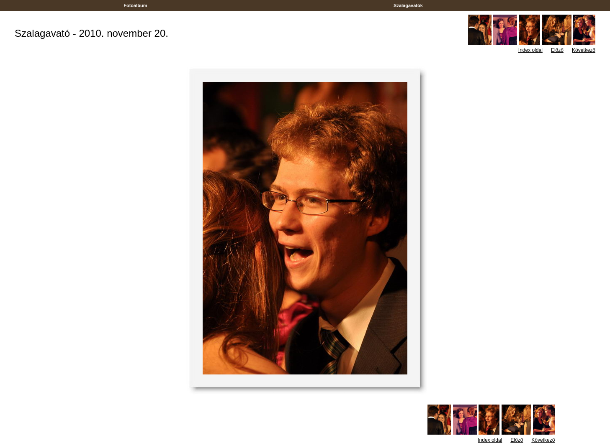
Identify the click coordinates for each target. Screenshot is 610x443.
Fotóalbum (135, 5)
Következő (583, 50)
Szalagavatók (408, 5)
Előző (557, 50)
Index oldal (530, 50)
